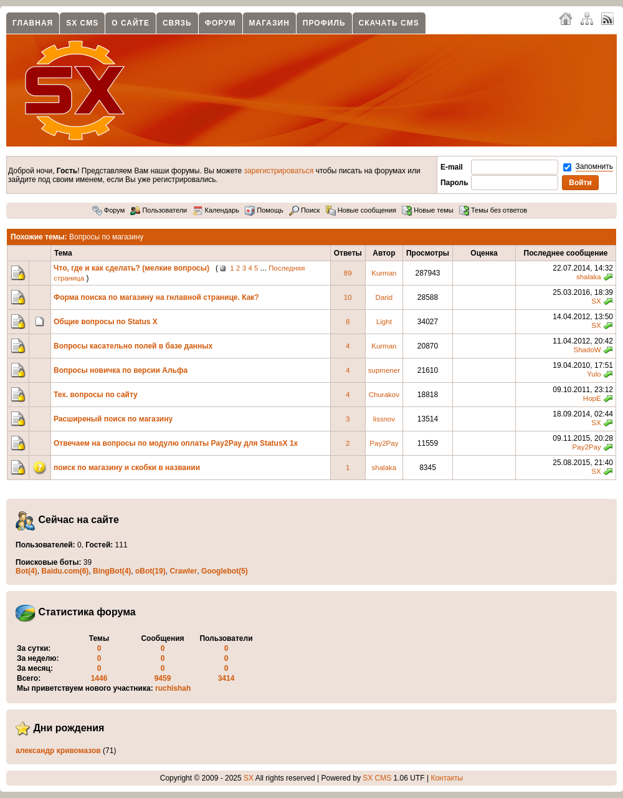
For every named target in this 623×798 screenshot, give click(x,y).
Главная (32, 23)
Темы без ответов (493, 210)
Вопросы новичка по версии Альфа (121, 370)
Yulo (594, 374)
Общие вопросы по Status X (106, 321)
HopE (592, 398)
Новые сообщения (361, 210)
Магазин (269, 23)
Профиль (324, 23)
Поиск (304, 210)
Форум (220, 23)
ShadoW (587, 349)
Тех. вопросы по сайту (96, 394)
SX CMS (82, 23)
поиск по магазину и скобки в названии (127, 467)
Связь (177, 23)
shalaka (588, 277)
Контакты (446, 778)
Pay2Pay (383, 443)
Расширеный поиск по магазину (113, 419)
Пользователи (158, 210)
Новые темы (428, 210)
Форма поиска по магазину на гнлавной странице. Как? (156, 297)
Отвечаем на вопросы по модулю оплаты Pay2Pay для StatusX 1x (176, 443)
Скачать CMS (389, 23)
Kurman (383, 273)
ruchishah (173, 688)
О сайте (131, 23)
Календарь (216, 210)
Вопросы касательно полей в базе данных (133, 346)
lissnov (384, 419)
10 (348, 297)
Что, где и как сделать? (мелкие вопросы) (131, 268)
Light (384, 321)
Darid (384, 297)
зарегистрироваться (279, 170)
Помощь (264, 210)
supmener (384, 370)
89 (348, 273)
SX (596, 301)
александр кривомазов (58, 750)
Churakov (384, 394)
